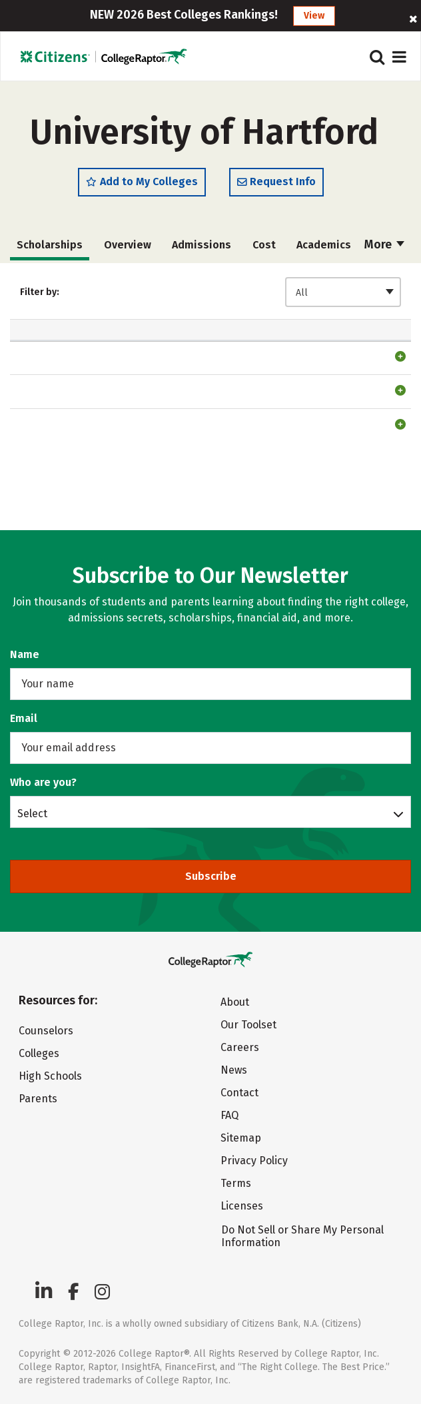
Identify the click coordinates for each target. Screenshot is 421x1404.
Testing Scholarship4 (51, 499)
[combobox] (343, 297)
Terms (235, 1183)
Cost (264, 249)
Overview (127, 249)
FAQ (229, 1115)
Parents (38, 1098)
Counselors (46, 1030)
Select (32, 813)
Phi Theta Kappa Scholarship (59, 399)
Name (24, 654)
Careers (239, 1047)
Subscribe (210, 876)
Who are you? (43, 782)
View (314, 15)
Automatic (246, 350)
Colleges (39, 1053)
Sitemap (240, 1138)
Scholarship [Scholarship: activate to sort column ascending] (56, 356)
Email (23, 718)
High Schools (50, 1076)
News (233, 1070)
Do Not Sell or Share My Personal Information (302, 1236)
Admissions (201, 249)
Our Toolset (248, 1024)
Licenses (241, 1206)
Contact (239, 1092)
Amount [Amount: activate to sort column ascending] (168, 356)
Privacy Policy (254, 1160)
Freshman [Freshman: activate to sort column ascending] (320, 356)
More (384, 249)
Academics (323, 249)
